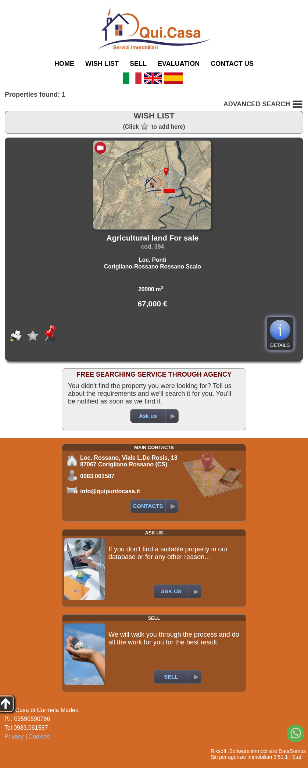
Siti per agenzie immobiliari (241, 757)
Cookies (39, 736)
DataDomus (292, 751)
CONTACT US (232, 63)
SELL (138, 63)
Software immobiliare (253, 751)
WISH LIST (102, 63)
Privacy (14, 736)
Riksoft (218, 751)
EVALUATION (179, 63)
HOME (64, 63)
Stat (296, 757)
